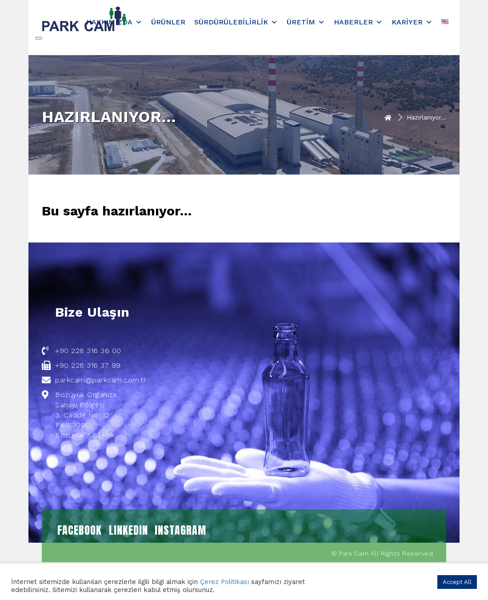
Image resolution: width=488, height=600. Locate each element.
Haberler (358, 22)
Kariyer (412, 22)
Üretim (306, 22)
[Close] (38, 38)
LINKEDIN (128, 530)
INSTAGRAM (180, 530)
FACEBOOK (79, 530)
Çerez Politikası (224, 582)
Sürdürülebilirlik (236, 22)
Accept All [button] (457, 582)
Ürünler (168, 22)
